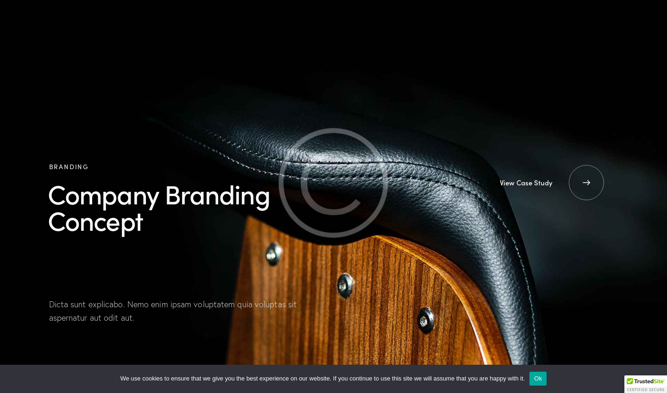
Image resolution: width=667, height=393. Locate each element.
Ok (538, 378)
